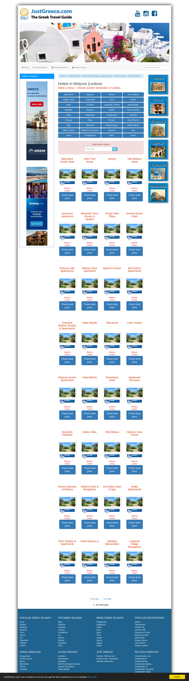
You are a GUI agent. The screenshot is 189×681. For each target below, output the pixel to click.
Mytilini (111, 110)
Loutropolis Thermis (112, 105)
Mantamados (133, 105)
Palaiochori (90, 115)
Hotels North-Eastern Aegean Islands (97, 76)
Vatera (133, 135)
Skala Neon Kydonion (90, 130)
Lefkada (23, 643)
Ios (59, 635)
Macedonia (24, 664)
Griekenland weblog (143, 664)
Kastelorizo (101, 625)
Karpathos (62, 643)
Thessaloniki (140, 625)
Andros (99, 638)
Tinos (98, 635)
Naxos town (140, 638)
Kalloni (133, 100)
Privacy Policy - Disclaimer (107, 659)
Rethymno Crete (141, 635)
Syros (98, 632)
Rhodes (23, 625)
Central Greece (26, 659)
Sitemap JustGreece (104, 661)
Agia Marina (69, 94)
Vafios (111, 135)
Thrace (22, 667)
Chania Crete (140, 630)
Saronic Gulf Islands (66, 667)
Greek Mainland (59, 67)
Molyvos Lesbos (141, 646)
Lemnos (61, 630)
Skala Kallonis (133, 125)
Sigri (68, 125)
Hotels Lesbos (120, 76)
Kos (21, 638)
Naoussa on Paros (142, 632)
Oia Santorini (140, 643)
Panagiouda (112, 115)
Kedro (68, 105)
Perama (68, 120)
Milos (60, 622)
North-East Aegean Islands (69, 664)
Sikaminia (90, 125)
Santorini (23, 627)
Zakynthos (24, 640)
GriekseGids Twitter (143, 672)
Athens (138, 622)
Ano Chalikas (133, 94)
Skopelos (112, 130)
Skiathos (61, 625)
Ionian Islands (63, 669)
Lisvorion (90, 105)
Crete (22, 622)
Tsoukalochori (90, 135)
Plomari (112, 120)
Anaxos (112, 94)
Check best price (67, 197)
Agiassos (90, 94)
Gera (112, 100)
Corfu (22, 632)
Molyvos (90, 110)
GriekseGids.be (141, 661)
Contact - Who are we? (105, 656)
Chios (60, 646)
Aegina (99, 643)
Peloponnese (25, 656)
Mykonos (23, 630)
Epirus (22, 661)
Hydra (98, 646)
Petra (90, 120)
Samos (22, 635)
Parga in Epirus (141, 640)
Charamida (90, 100)
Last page (107, 599)
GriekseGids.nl (141, 659)
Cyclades (62, 656)
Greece (63, 76)
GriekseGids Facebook (144, 669)
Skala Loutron (68, 130)
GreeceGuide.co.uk (143, 656)
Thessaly (23, 669)
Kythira (61, 638)
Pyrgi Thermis (133, 120)
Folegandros (101, 622)
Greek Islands (40, 67)
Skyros (99, 640)
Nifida (68, 115)
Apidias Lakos (68, 100)
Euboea (61, 640)
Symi (98, 630)
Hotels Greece (79, 67)
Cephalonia (62, 632)
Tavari (68, 135)
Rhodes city (140, 627)
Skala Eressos (111, 125)
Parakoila (133, 115)
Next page (94, 599)
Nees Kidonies (133, 110)
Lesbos (23, 646)
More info (92, 677)
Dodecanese (63, 659)
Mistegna (68, 110)
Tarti (133, 130)
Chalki (99, 627)
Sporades (62, 661)
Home (25, 67)
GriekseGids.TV (141, 667)
